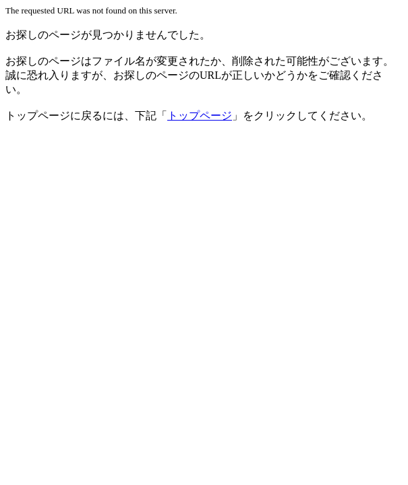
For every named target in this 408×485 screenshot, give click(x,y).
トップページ (199, 115)
